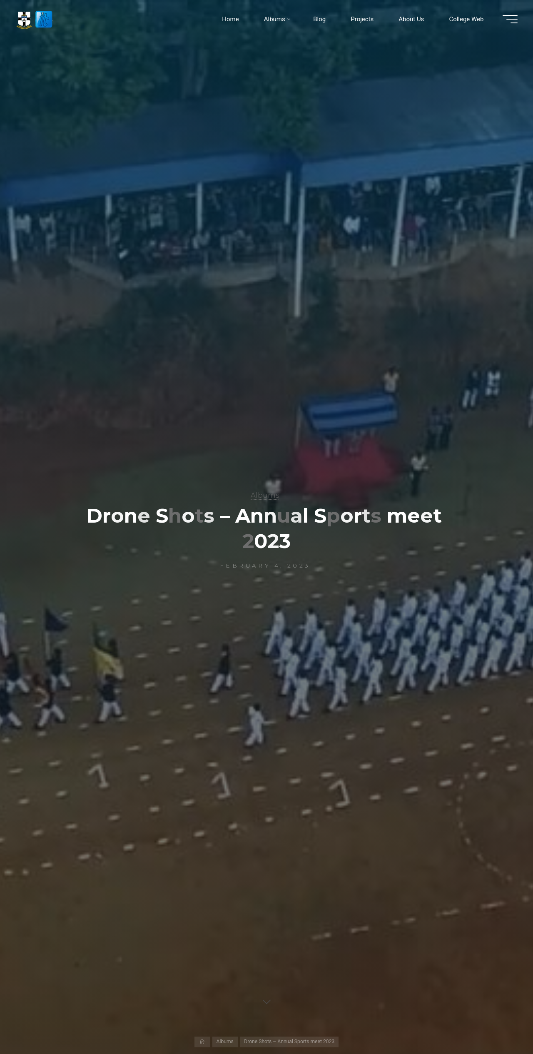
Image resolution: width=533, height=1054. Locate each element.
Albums (265, 495)
